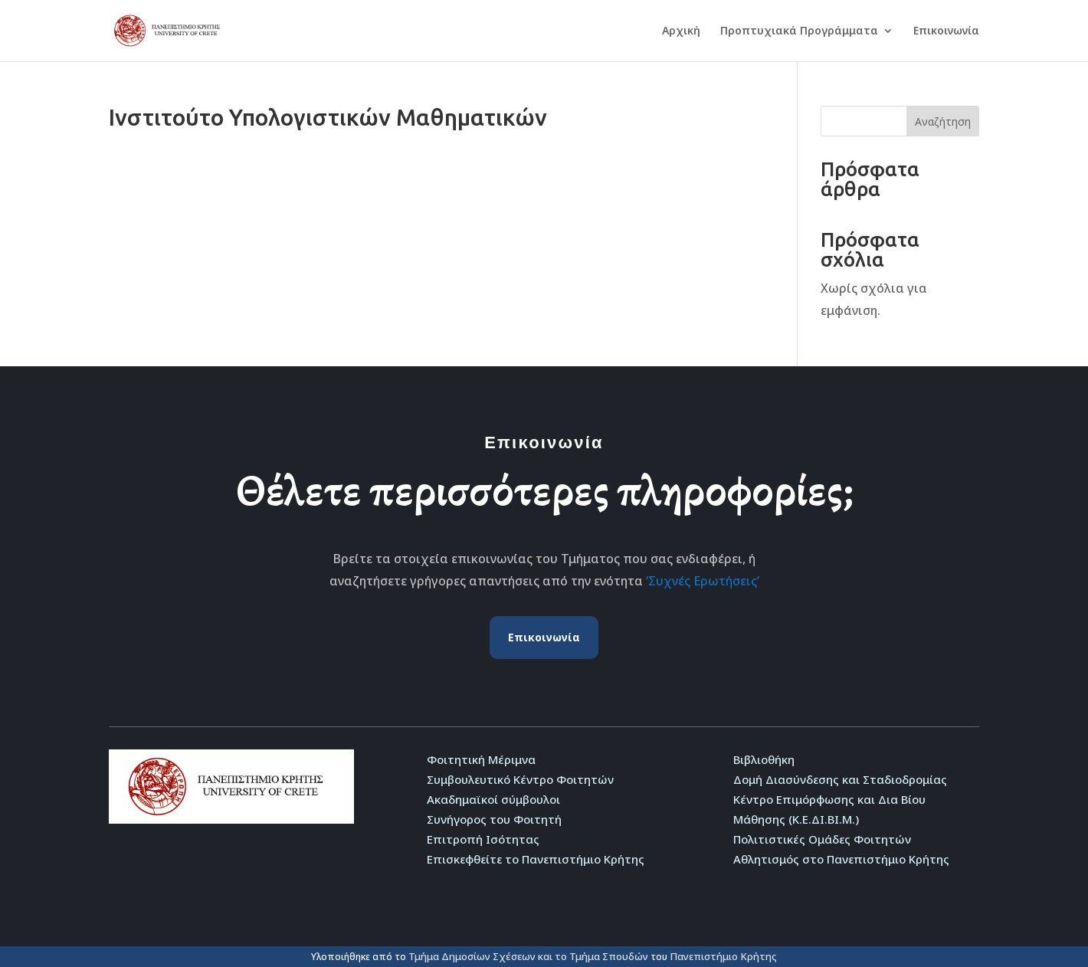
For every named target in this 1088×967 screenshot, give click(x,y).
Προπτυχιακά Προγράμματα (799, 31)
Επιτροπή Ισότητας (483, 839)
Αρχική (681, 31)
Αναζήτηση (943, 121)
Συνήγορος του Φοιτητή (494, 819)
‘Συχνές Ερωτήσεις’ (702, 580)
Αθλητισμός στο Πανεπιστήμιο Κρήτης (841, 859)
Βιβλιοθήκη (764, 759)
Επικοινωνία (946, 31)
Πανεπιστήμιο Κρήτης (723, 956)
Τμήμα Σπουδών (608, 956)
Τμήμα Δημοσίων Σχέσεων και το (488, 956)
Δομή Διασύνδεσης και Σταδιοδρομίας (840, 779)
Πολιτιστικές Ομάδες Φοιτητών (822, 839)
